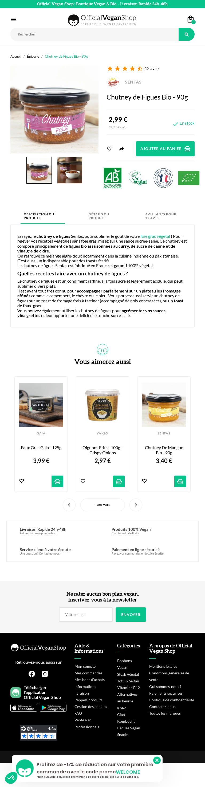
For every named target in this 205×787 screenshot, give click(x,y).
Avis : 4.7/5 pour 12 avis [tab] (160, 216)
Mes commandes (88, 673)
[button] (11, 778)
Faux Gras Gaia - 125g (41, 447)
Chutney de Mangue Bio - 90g (164, 450)
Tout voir (102, 504)
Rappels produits (88, 700)
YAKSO (102, 433)
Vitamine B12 (128, 687)
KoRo (122, 708)
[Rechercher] (94, 34)
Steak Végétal (128, 674)
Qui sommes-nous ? (165, 686)
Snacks (122, 734)
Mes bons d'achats (89, 679)
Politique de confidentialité (171, 700)
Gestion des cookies (90, 706)
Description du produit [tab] (39, 216)
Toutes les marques (165, 713)
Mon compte (85, 666)
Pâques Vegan (128, 728)
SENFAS (124, 81)
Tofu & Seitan (128, 681)
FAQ (78, 713)
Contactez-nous (162, 706)
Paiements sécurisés (166, 693)
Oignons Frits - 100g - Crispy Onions (102, 450)
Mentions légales (163, 666)
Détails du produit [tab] (99, 216)
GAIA (41, 433)
